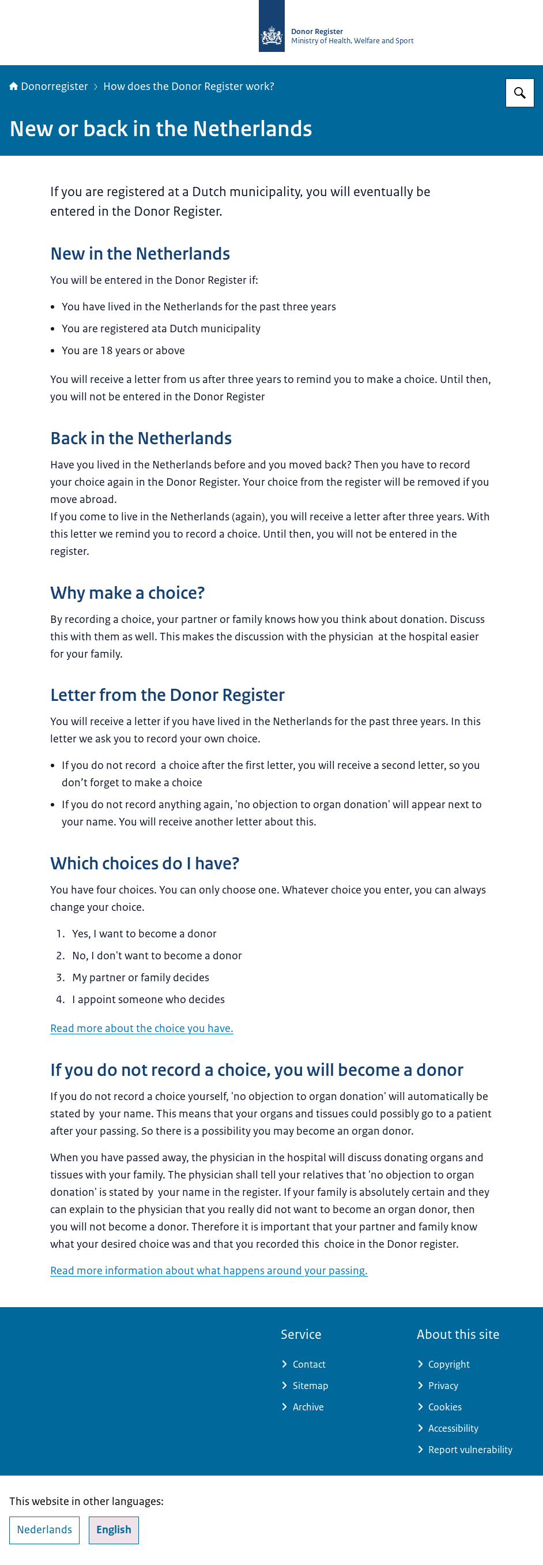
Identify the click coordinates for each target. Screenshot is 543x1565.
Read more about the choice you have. (141, 1028)
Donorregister (48, 86)
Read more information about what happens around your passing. (209, 1271)
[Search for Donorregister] (520, 93)
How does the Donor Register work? (188, 86)
